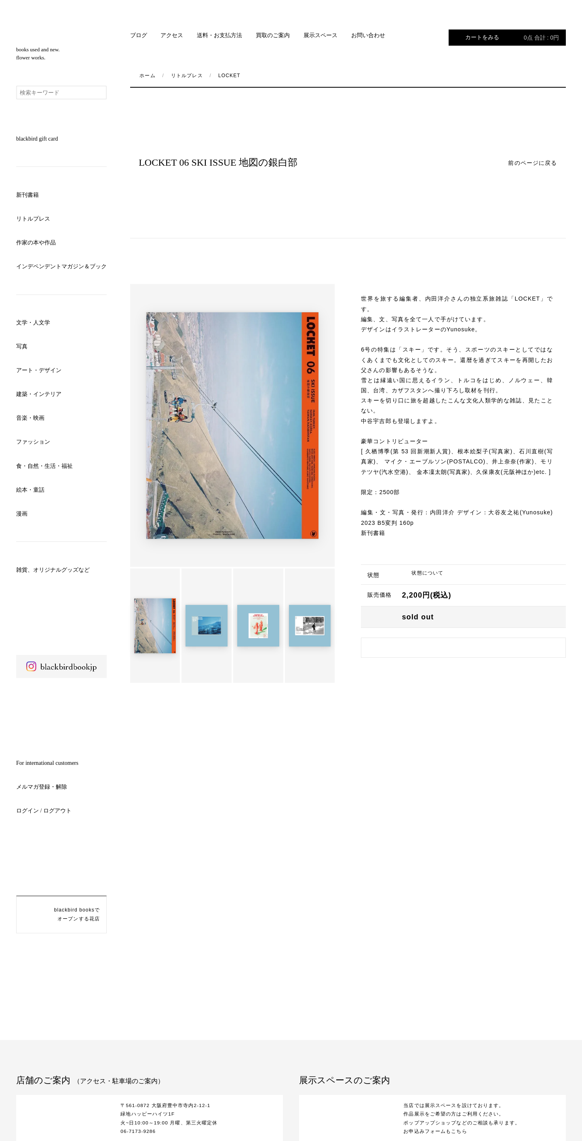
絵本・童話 (30, 490)
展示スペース (320, 35)
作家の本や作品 (36, 243)
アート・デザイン (38, 370)
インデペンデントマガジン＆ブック (61, 266)
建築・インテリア (38, 394)
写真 (21, 346)
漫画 (21, 514)
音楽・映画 (30, 418)
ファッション (33, 442)
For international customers (47, 763)
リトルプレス (33, 219)
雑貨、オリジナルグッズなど (53, 570)
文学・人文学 (33, 323)
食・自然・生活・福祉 (44, 466)
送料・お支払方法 (219, 35)
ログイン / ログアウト (44, 811)
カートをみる (512, 37)
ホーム (147, 75)
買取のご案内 (273, 35)
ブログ (138, 35)
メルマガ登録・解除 (41, 787)
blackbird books (61, 28)
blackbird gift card (37, 139)
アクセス (171, 35)
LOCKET (229, 75)
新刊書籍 (27, 195)
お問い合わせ (368, 35)
